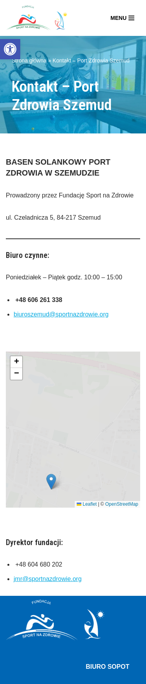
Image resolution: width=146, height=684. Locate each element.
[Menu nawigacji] (122, 18)
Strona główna (29, 60)
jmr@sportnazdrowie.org (48, 415)
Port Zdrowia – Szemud (38, 632)
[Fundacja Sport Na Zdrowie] (37, 17)
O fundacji (20, 622)
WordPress (75, 675)
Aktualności (58, 622)
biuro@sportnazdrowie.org (103, 535)
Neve (13, 675)
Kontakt (89, 642)
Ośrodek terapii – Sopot (38, 642)
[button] (10, 49)
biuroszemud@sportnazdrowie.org (61, 314)
